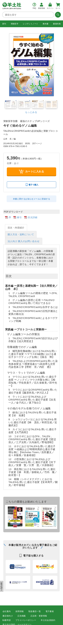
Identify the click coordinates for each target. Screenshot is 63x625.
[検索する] (57, 15)
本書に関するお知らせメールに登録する (31, 199)
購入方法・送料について (21, 234)
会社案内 (6, 611)
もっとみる (31, 112)
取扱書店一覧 (34, 611)
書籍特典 (57, 24)
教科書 (45, 24)
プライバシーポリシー (25, 620)
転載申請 (6, 620)
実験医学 (14, 24)
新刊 (4, 24)
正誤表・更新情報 (38, 616)
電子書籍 (50, 611)
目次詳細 (32, 217)
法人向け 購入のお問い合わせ (24, 241)
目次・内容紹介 (16, 227)
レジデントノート (30, 24)
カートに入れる (31, 171)
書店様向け (7, 616)
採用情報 (19, 611)
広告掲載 (21, 616)
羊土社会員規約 (48, 620)
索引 (19, 217)
